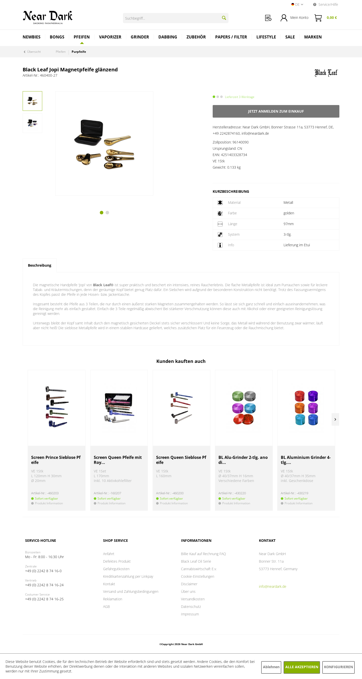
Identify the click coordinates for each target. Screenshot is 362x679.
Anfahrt (108, 553)
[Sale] (290, 37)
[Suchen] (224, 18)
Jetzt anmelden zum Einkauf (276, 111)
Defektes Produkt (117, 561)
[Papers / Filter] (231, 37)
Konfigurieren (338, 666)
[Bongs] (57, 37)
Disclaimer (189, 583)
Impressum (190, 614)
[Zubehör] (196, 37)
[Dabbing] (168, 37)
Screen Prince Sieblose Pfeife (55, 460)
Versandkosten (193, 599)
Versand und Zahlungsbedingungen (130, 591)
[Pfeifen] (82, 37)
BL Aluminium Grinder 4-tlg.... (306, 460)
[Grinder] (140, 37)
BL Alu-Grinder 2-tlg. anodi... (243, 460)
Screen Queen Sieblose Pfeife (181, 460)
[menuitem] (268, 18)
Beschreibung (39, 265)
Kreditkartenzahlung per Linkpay (128, 576)
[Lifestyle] (266, 37)
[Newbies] (31, 37)
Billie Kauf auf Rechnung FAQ (203, 553)
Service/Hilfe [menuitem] (325, 4)
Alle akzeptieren (301, 666)
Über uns (188, 591)
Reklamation (112, 599)
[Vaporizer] (110, 37)
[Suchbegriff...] (176, 18)
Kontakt (109, 583)
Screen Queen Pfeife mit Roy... (118, 460)
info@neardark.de (272, 586)
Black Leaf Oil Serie (196, 561)
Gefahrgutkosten (116, 568)
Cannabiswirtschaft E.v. (199, 568)
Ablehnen (271, 666)
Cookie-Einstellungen (197, 576)
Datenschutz (191, 606)
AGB (106, 606)
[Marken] (313, 37)
